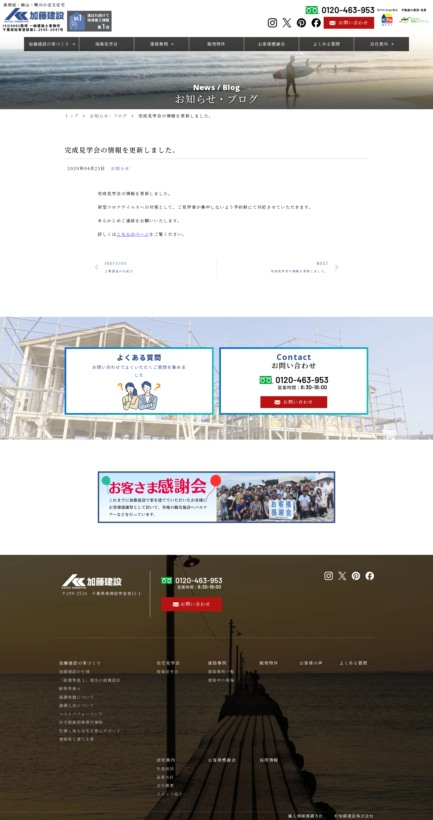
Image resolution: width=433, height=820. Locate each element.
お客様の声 (311, 663)
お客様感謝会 (222, 760)
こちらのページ (133, 234)
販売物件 (269, 663)
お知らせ (120, 168)
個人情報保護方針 (305, 816)
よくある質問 (353, 663)
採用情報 (269, 760)
